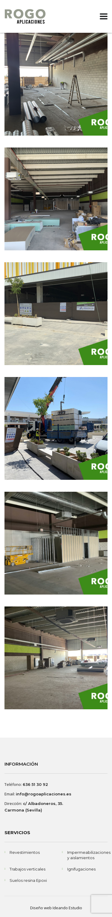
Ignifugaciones (81, 869)
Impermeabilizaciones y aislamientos (89, 855)
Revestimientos (25, 852)
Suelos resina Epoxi (28, 880)
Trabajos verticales (27, 869)
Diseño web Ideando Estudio (56, 907)
